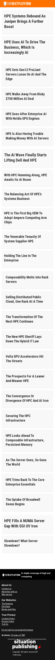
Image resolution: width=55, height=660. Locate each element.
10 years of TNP (18, 635)
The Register (7, 604)
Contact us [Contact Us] (6, 589)
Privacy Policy (8, 621)
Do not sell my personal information (17, 630)
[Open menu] (51, 3)
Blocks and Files (9, 609)
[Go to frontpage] (17, 3)
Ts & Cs (5, 624)
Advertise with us (9, 591)
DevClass (6, 606)
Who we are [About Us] (7, 594)
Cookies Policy (8, 618)
